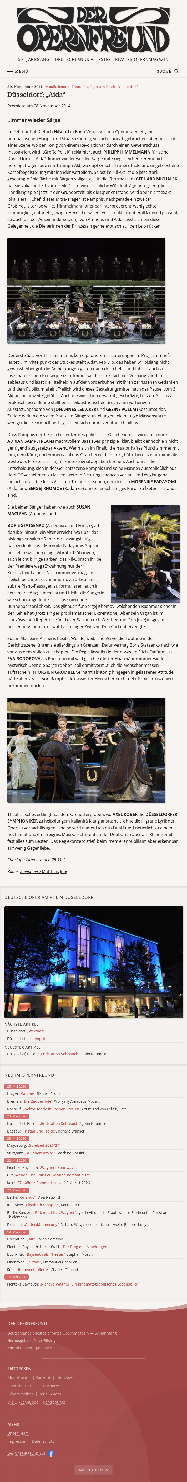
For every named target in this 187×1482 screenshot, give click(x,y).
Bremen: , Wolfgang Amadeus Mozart (53, 1101)
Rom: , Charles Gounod (42, 1270)
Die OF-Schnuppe (23, 1402)
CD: (49, 1175)
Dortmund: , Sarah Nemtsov (35, 1239)
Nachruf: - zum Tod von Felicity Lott (66, 1109)
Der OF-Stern (49, 1394)
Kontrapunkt (54, 1402)
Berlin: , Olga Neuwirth (34, 1197)
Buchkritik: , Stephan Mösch (50, 1254)
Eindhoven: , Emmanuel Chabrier (42, 1262)
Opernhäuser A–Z (23, 1386)
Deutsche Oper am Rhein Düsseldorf (105, 87)
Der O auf (26, 1453)
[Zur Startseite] (93, 30)
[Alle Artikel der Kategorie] (93, 962)
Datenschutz (43, 1441)
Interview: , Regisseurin (43, 1205)
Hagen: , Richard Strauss (35, 1094)
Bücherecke (53, 1386)
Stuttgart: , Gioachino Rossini (45, 1153)
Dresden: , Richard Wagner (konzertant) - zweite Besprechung (76, 1225)
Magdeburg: (33, 1145)
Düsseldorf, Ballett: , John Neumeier (57, 1123)
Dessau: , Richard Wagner (46, 1131)
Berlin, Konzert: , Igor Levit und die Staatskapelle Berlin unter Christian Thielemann (87, 1214)
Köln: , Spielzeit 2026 (48, 1183)
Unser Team (18, 1433)
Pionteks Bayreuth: (40, 1167)
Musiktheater (57, 87)
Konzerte (43, 1378)
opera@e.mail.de (39, 1347)
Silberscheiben (21, 1394)
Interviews (64, 1378)
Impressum (18, 1441)
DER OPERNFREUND (27, 1323)
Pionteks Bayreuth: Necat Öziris (57, 1247)
